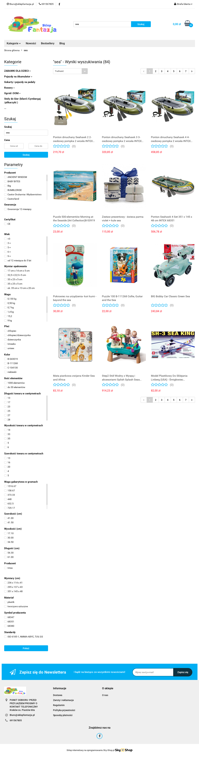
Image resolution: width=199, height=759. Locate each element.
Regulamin (59, 705)
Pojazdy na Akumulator (18, 76)
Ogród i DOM (12, 93)
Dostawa (57, 695)
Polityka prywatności (64, 710)
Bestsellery (47, 43)
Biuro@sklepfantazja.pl (22, 715)
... (5, 108)
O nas (105, 695)
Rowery (9, 87)
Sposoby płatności (62, 715)
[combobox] (70, 71)
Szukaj (26, 154)
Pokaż (26, 648)
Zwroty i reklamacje (63, 700)
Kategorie (14, 43)
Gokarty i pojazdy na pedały (19, 82)
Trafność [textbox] (59, 71)
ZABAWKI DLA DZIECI (17, 70)
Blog (62, 43)
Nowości (31, 43)
